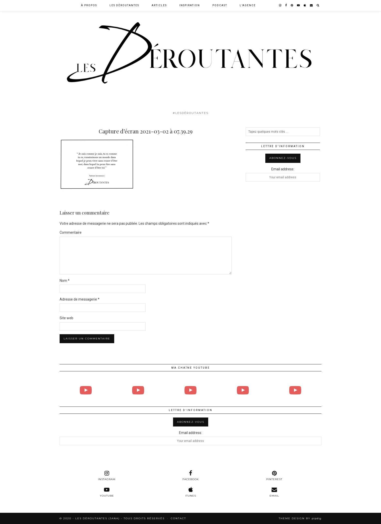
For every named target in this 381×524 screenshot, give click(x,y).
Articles (159, 5)
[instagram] (280, 5)
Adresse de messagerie (79, 299)
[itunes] (190, 492)
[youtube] (298, 5)
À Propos (89, 5)
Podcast (219, 5)
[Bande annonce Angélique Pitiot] (243, 390)
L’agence (248, 5)
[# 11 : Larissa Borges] (86, 390)
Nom (65, 281)
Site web (66, 318)
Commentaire (71, 232)
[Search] (318, 5)
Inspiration (189, 5)
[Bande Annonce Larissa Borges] (138, 390)
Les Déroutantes (124, 5)
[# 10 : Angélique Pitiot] (190, 390)
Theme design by (300, 518)
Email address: (282, 169)
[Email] (311, 5)
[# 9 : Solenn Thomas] (295, 390)
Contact (178, 518)
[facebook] (286, 5)
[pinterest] (292, 5)
